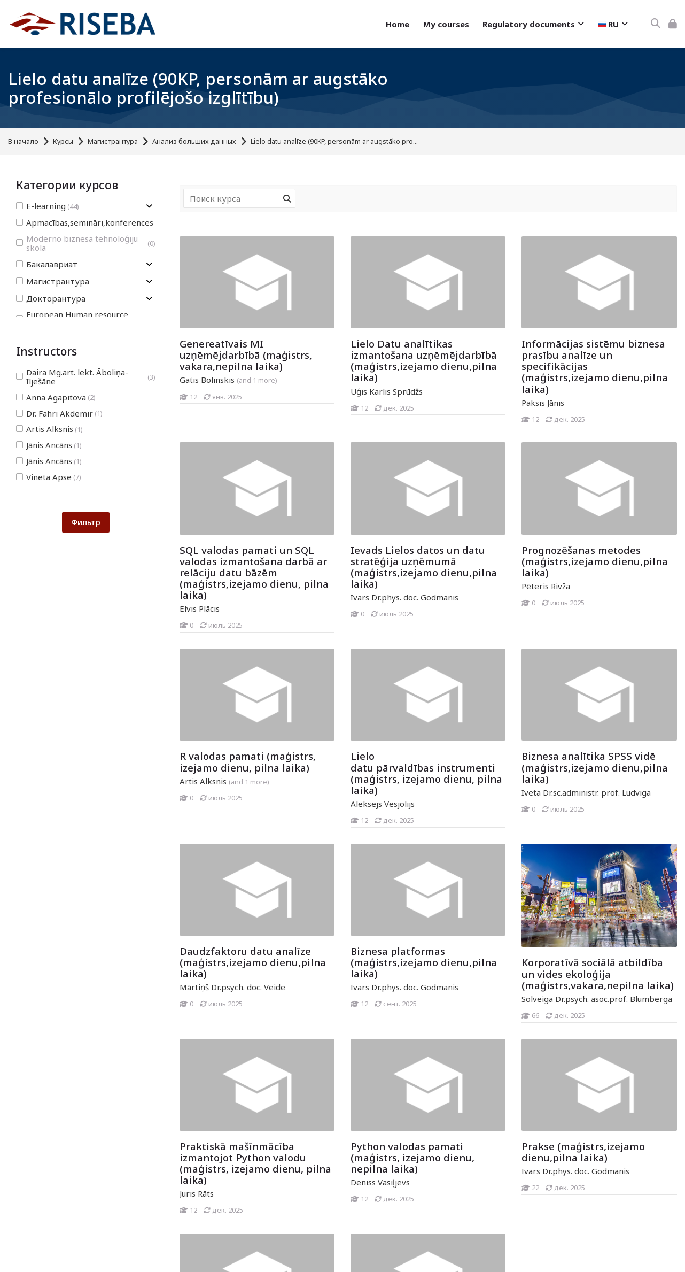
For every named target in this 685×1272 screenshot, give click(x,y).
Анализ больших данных (194, 141)
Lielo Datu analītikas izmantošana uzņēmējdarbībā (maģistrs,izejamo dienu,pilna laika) (424, 360)
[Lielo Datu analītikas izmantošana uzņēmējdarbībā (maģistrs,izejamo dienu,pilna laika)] (350, 414)
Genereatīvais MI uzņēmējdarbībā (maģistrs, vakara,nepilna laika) (246, 355)
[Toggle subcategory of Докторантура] (149, 299)
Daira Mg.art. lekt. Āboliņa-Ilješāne (85, 377)
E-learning (47, 206)
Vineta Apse (48, 477)
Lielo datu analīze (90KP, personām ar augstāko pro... (334, 141)
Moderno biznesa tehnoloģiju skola (85, 243)
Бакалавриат (46, 264)
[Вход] (672, 24)
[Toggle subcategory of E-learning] (149, 206)
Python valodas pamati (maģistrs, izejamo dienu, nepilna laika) (412, 1157)
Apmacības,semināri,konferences (89, 222)
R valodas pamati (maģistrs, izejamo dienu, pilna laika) (248, 761)
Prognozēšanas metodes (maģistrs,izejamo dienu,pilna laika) (594, 561)
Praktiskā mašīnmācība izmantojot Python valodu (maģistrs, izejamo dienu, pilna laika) (255, 1162)
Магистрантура (113, 141)
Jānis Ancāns (49, 445)
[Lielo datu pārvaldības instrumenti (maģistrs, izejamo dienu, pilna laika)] (350, 827)
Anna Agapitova (56, 397)
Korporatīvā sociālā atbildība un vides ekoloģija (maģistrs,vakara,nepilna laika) (597, 973)
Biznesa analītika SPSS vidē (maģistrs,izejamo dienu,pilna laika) (594, 767)
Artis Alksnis (49, 429)
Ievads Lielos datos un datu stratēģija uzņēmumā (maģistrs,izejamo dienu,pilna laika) (424, 566)
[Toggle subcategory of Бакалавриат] (149, 264)
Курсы (63, 141)
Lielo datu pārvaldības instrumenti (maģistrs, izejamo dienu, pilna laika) (426, 772)
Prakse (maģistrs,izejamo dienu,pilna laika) (583, 1151)
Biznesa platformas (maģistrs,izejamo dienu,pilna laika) (424, 962)
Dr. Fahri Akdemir (59, 413)
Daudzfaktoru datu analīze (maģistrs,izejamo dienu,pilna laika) (253, 962)
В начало (23, 141)
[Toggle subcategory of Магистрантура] (149, 281)
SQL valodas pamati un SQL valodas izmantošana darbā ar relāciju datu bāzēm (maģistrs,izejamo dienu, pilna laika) (254, 572)
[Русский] (613, 24)
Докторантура (50, 298)
